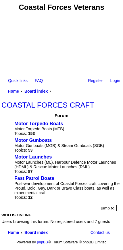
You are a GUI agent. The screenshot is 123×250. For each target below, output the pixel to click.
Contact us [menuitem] (100, 232)
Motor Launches (33, 157)
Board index (36, 91)
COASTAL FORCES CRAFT (47, 105)
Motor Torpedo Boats (38, 123)
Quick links (18, 80)
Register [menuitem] (95, 80)
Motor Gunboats (33, 140)
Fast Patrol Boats (34, 178)
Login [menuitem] (115, 80)
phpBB (42, 242)
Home (13, 91)
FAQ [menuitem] (39, 80)
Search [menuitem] (118, 91)
